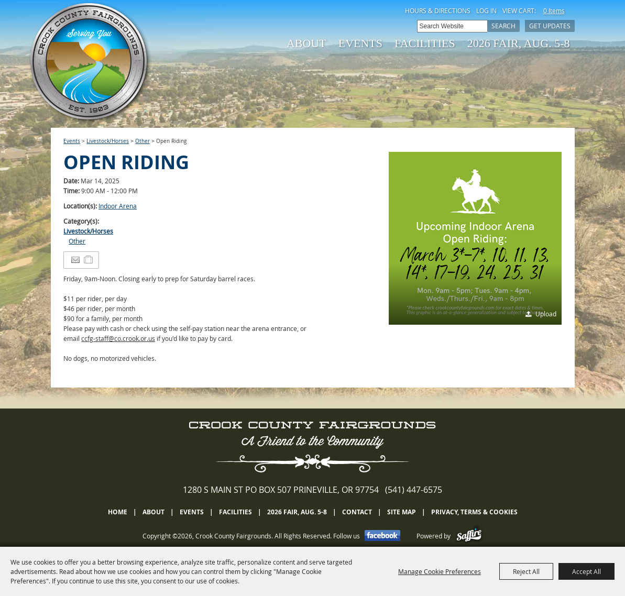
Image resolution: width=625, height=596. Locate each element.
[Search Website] (452, 26)
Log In (486, 10)
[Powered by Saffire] (469, 536)
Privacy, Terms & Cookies (474, 511)
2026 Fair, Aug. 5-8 (518, 43)
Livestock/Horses (107, 141)
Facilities (424, 43)
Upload (545, 314)
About (306, 43)
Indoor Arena (117, 206)
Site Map (401, 511)
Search (503, 25)
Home (117, 511)
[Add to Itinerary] (88, 260)
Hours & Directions (437, 10)
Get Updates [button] (550, 25)
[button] (475, 238)
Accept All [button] (586, 571)
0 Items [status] (554, 10)
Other (142, 141)
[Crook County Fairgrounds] (90, 63)
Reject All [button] (526, 571)
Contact (357, 511)
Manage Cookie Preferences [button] (439, 571)
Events (360, 43)
